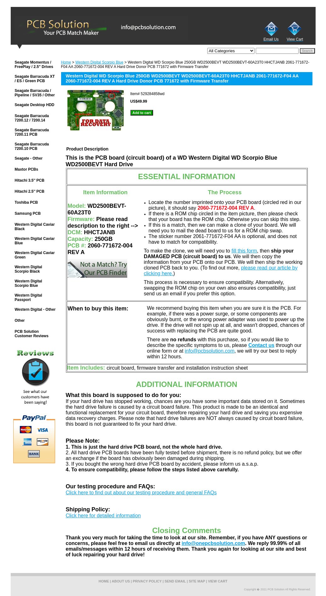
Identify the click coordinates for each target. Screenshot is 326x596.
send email (175, 581)
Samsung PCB (28, 213)
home (104, 581)
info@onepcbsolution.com (213, 543)
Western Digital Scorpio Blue (99, 62)
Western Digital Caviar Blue (35, 240)
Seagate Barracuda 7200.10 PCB (32, 146)
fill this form (244, 250)
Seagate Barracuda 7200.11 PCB (32, 132)
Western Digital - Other (35, 309)
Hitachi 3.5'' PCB (29, 180)
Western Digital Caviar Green (35, 255)
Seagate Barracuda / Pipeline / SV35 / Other (35, 92)
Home (66, 62)
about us (121, 581)
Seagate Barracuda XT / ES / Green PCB (35, 78)
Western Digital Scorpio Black (28, 269)
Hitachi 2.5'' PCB (29, 191)
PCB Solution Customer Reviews (32, 333)
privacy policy (147, 581)
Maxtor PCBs (26, 169)
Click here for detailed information (103, 515)
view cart (217, 581)
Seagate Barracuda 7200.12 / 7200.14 (32, 118)
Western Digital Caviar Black (35, 226)
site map (197, 581)
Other (20, 320)
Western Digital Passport (28, 297)
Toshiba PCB (26, 202)
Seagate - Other (29, 158)
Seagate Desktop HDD (34, 105)
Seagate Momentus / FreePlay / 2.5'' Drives (34, 64)
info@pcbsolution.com (210, 351)
